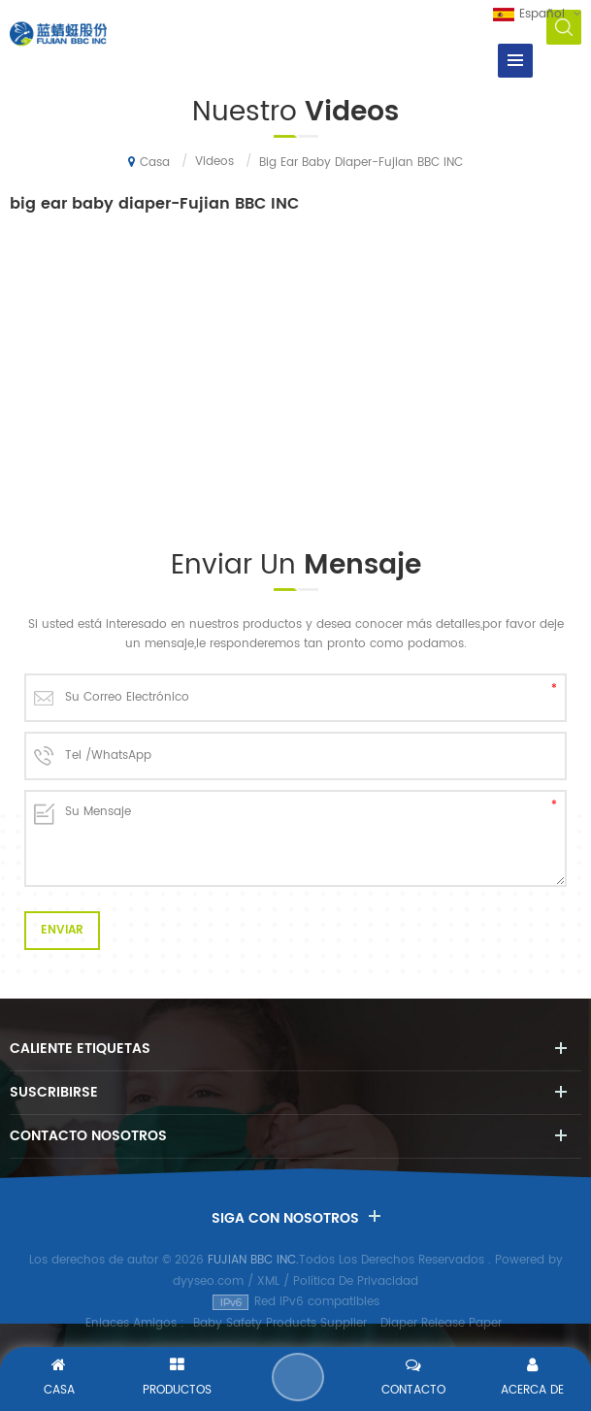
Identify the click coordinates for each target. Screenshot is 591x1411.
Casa (149, 162)
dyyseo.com (208, 1281)
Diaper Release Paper (441, 1323)
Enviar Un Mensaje (298, 1377)
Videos (214, 161)
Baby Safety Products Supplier (280, 1323)
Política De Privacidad (355, 1281)
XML (268, 1281)
